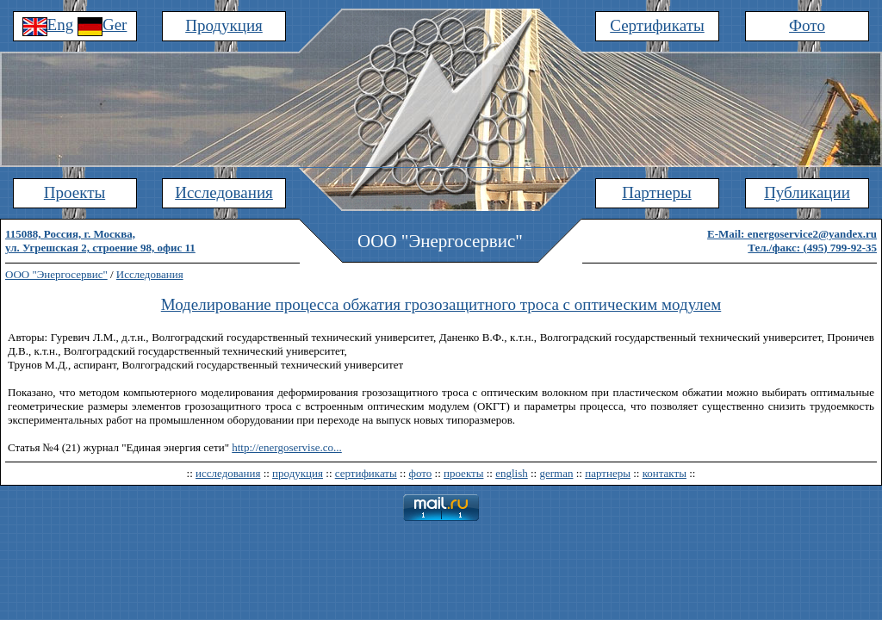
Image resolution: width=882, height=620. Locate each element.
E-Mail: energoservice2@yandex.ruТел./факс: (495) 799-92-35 (792, 240)
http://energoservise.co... (287, 447)
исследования (228, 473)
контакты (664, 473)
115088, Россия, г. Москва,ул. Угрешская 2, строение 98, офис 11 (100, 240)
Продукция (224, 25)
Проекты (74, 192)
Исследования (224, 192)
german (556, 473)
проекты (463, 473)
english (511, 473)
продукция (297, 473)
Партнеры (657, 192)
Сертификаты (657, 25)
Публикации (807, 192)
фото (420, 473)
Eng (48, 25)
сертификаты (366, 473)
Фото (807, 25)
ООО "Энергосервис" (56, 274)
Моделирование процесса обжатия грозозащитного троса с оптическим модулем (441, 304)
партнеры (607, 473)
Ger (102, 25)
